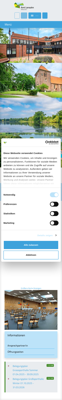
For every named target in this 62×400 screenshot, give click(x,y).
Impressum (10, 379)
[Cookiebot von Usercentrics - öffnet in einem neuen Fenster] (45, 143)
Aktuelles (9, 367)
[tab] (31, 295)
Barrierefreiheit (12, 375)
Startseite (10, 363)
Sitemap (9, 387)
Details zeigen (45, 235)
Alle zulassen (31, 245)
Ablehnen (31, 255)
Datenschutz (11, 383)
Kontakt (9, 371)
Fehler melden (12, 392)
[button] (31, 295)
